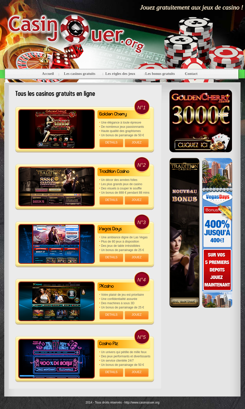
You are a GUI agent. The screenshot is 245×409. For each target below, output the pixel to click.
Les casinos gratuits (79, 74)
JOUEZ (137, 142)
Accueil (48, 74)
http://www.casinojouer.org (142, 402)
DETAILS (111, 142)
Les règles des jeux (120, 74)
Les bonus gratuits (160, 74)
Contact (191, 74)
